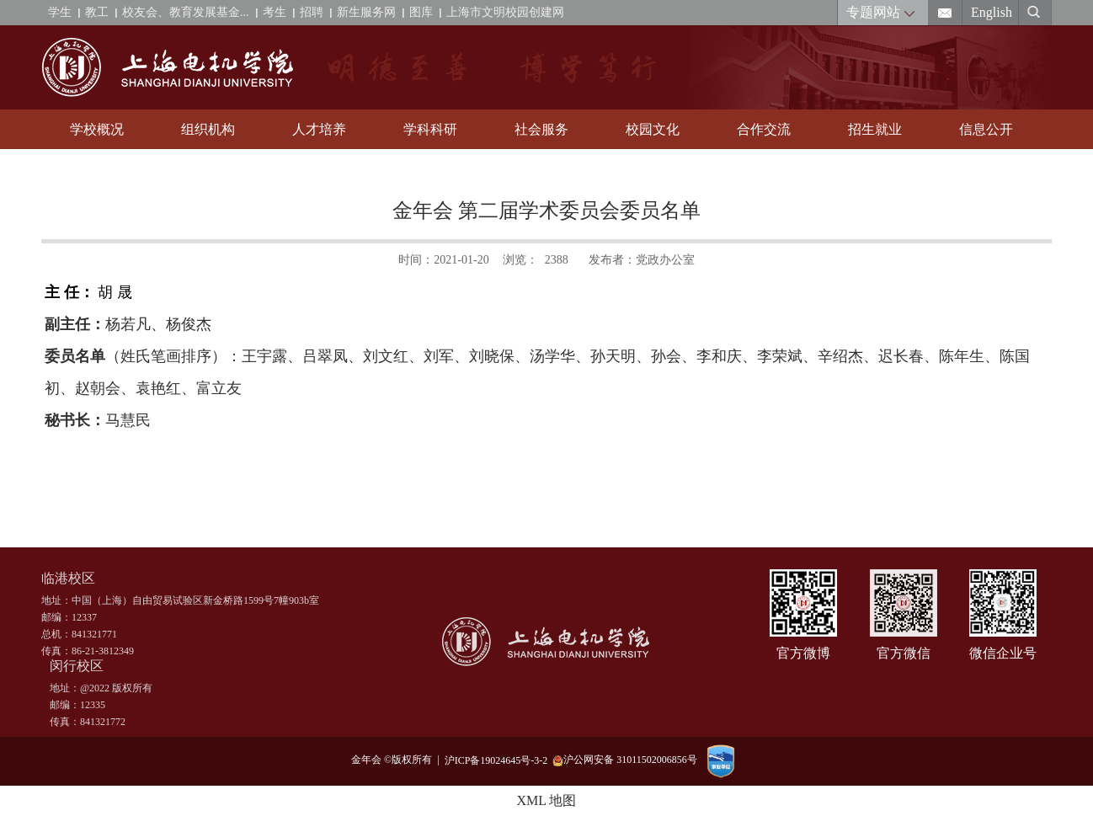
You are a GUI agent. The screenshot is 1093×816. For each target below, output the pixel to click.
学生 (60, 12)
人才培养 (319, 129)
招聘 (311, 12)
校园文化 (653, 129)
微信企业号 (1003, 653)
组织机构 (208, 129)
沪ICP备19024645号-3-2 (499, 759)
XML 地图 (547, 800)
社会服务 (541, 129)
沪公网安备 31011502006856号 (624, 760)
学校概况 (97, 129)
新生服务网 (366, 12)
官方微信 (903, 653)
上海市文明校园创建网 (505, 12)
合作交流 (764, 129)
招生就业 (875, 129)
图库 (421, 12)
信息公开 (986, 129)
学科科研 (430, 129)
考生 (274, 12)
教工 (97, 12)
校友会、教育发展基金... (185, 12)
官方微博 (803, 653)
